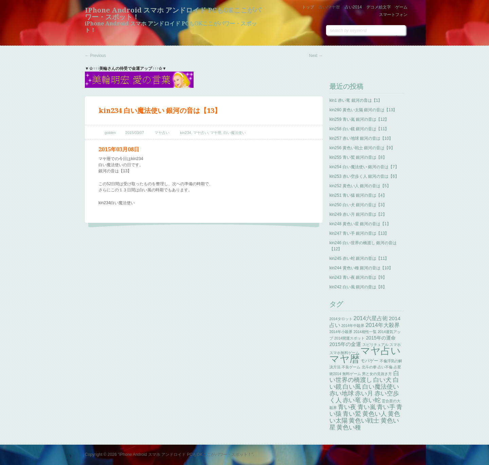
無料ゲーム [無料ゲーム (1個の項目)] (351, 374)
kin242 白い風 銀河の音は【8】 (358, 287)
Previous (95, 55)
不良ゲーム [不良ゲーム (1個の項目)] (351, 367)
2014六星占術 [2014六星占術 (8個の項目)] (371, 318)
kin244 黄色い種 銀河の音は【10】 (361, 268)
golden (110, 133)
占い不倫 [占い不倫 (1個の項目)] (385, 367)
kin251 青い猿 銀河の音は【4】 (358, 195)
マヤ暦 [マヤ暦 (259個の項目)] (344, 358)
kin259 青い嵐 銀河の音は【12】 (359, 119)
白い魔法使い (234, 133)
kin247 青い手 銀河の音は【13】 (359, 233)
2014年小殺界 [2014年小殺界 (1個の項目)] (340, 332)
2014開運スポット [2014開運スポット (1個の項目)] (349, 338)
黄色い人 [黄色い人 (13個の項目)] (374, 413)
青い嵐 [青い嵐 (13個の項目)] (367, 407)
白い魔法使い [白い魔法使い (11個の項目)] (380, 386)
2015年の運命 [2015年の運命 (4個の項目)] (381, 338)
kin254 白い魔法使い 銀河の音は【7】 (364, 166)
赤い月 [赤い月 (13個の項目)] (364, 393)
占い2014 (353, 7)
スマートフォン (393, 14)
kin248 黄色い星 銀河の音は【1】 (360, 223)
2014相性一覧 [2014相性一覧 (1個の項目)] (365, 332)
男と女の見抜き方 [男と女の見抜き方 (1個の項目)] (377, 374)
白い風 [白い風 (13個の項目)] (352, 386)
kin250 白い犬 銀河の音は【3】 (358, 204)
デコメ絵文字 (378, 7)
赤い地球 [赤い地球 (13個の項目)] (341, 393)
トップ (308, 7)
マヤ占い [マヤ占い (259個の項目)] (380, 350)
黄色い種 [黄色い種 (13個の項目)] (349, 427)
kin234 (185, 133)
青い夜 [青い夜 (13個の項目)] (347, 407)
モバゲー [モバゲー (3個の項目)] (369, 360)
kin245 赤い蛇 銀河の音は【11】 (359, 258)
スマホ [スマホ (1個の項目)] (395, 345)
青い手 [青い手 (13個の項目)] (386, 407)
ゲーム (401, 7)
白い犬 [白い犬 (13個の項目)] (382, 379)
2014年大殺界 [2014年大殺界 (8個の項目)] (382, 325)
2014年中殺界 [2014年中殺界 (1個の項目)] (352, 326)
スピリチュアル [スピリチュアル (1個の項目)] (375, 345)
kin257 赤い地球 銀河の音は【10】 (361, 138)
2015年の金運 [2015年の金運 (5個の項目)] (345, 344)
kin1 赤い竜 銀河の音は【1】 (355, 100)
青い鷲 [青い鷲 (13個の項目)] (352, 413)
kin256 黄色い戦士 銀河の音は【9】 (362, 148)
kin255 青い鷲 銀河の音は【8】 (358, 157)
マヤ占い (162, 133)
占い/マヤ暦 (329, 7)
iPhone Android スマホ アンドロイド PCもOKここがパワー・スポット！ (173, 13)
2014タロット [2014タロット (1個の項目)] (340, 319)
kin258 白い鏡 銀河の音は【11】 (359, 129)
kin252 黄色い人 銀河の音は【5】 (360, 185)
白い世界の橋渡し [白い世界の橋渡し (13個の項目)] (364, 376)
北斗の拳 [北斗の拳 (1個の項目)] (369, 367)
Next (316, 55)
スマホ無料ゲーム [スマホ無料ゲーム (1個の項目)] (344, 353)
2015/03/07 (134, 133)
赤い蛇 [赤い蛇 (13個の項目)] (371, 400)
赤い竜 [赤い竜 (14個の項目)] (352, 400)
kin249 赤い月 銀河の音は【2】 (358, 214)
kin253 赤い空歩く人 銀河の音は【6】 (364, 176)
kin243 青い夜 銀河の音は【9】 (358, 277)
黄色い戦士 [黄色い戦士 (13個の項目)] (364, 420)
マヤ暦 (215, 133)
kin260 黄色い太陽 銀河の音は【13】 (363, 110)
